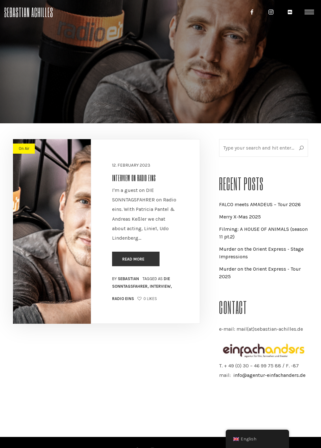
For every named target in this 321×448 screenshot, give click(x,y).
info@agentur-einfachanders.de (269, 375)
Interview (160, 286)
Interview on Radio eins (134, 178)
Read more (133, 259)
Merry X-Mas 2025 (240, 217)
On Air (24, 148)
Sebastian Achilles (28, 11)
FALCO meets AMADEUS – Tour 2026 (260, 204)
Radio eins (123, 298)
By (125, 278)
